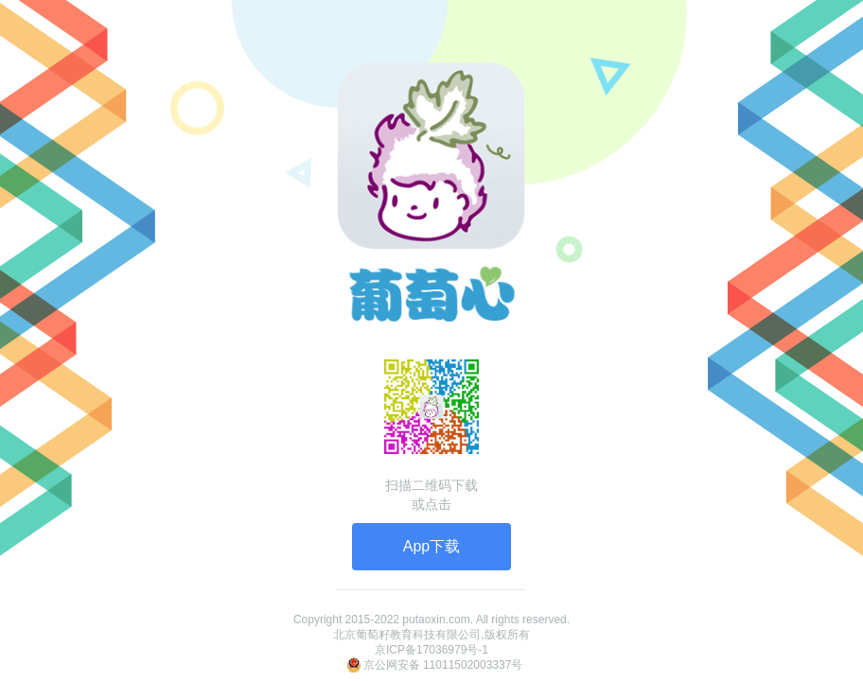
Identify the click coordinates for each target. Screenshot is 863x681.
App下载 (431, 546)
